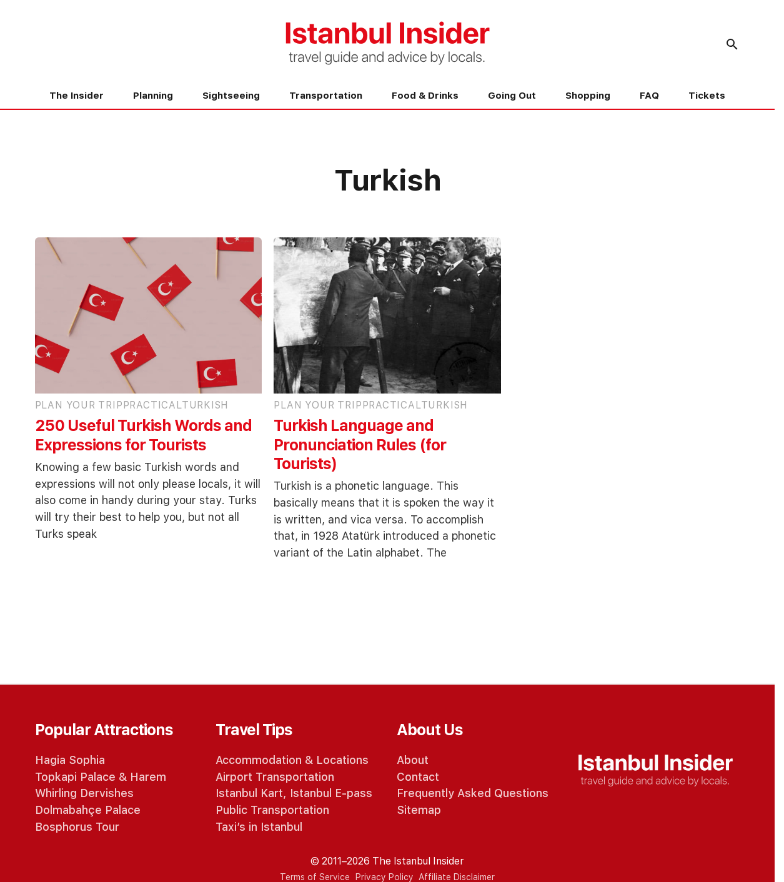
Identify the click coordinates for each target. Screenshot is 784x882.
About (413, 759)
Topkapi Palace (75, 776)
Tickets (706, 95)
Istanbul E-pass (331, 793)
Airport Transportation (275, 776)
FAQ (649, 95)
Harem (148, 776)
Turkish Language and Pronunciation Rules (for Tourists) (360, 445)
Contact (418, 776)
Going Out (512, 95)
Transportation (325, 95)
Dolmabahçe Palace (88, 809)
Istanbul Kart (249, 793)
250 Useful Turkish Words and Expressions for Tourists (143, 435)
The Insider (76, 95)
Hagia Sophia (70, 759)
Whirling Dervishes (84, 793)
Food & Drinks (425, 95)
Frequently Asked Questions (472, 793)
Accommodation (259, 759)
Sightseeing (231, 95)
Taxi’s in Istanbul (259, 826)
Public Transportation (272, 809)
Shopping (587, 95)
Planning (153, 95)
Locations (342, 759)
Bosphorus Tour (77, 826)
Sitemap (419, 809)
